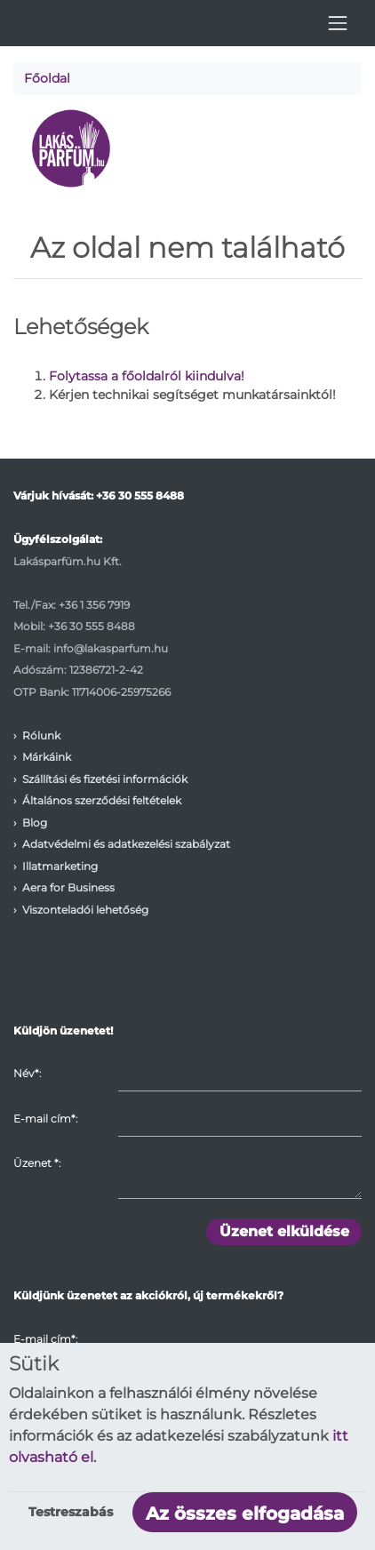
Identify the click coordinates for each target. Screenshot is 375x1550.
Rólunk (41, 735)
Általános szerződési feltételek (101, 800)
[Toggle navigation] (338, 23)
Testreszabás (70, 1512)
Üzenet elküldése (284, 1231)
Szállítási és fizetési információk (105, 779)
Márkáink (46, 756)
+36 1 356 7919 (94, 604)
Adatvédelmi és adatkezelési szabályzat (126, 844)
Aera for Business (68, 887)
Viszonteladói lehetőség (85, 909)
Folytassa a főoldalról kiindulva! (146, 376)
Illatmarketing (60, 866)
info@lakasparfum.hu (110, 648)
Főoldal (47, 78)
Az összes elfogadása (245, 1513)
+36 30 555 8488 (140, 495)
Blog (34, 822)
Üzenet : (36, 1163)
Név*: (27, 1073)
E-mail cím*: (45, 1118)
